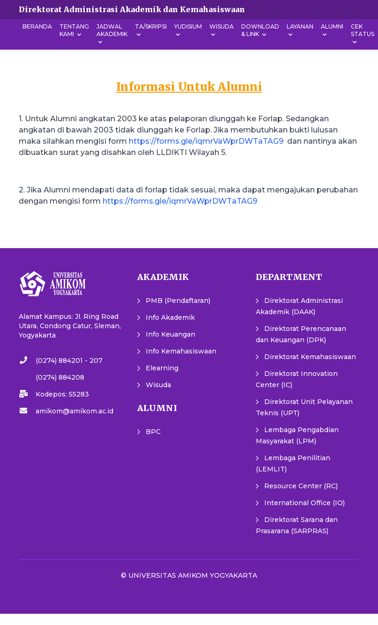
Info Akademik (170, 317)
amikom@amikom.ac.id (74, 411)
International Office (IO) (304, 503)
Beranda (37, 26)
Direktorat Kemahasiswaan (310, 357)
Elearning (162, 368)
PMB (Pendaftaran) (178, 300)
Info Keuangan (170, 334)
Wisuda (158, 385)
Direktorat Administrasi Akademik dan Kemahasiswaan (132, 9)
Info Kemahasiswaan (181, 351)
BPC (153, 431)
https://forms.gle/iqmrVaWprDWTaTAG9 (206, 141)
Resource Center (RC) (301, 486)
